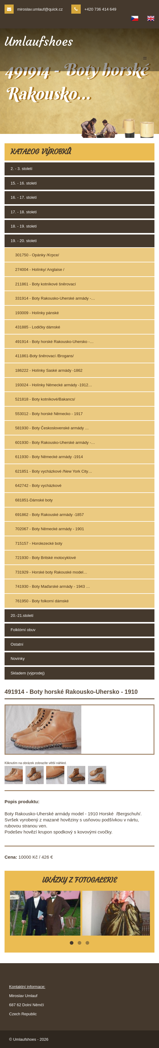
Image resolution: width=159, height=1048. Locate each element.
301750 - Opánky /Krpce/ (37, 255)
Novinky (18, 658)
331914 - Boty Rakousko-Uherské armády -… (55, 298)
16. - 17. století (24, 197)
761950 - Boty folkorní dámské (42, 601)
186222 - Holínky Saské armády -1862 (49, 370)
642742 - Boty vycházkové (38, 485)
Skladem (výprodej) (28, 673)
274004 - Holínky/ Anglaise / (39, 269)
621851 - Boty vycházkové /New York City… (53, 471)
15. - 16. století (24, 183)
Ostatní (17, 644)
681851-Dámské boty (34, 500)
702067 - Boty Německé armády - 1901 (49, 529)
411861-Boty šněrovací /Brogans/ (44, 356)
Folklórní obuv (23, 629)
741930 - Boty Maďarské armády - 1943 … (52, 586)
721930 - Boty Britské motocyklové (45, 557)
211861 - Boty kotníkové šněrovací (45, 284)
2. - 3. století (21, 168)
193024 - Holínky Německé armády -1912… (53, 385)
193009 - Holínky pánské (37, 313)
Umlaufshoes (39, 41)
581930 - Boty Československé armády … (52, 428)
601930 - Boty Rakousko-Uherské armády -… (55, 442)
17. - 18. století (24, 212)
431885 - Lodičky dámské (37, 327)
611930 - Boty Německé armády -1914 (49, 456)
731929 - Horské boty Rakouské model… (51, 572)
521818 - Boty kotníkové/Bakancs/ (45, 399)
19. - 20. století (24, 240)
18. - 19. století (24, 226)
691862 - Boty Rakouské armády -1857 (49, 514)
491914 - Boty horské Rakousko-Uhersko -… (54, 341)
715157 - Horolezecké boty (38, 543)
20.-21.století (22, 615)
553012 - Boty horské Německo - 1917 (49, 413)
